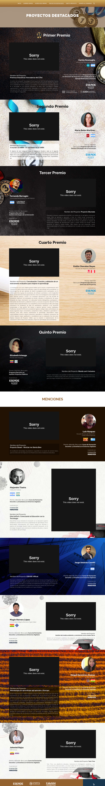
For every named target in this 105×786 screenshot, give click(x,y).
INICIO (19, 3)
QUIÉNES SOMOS (28, 3)
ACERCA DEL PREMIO (41, 3)
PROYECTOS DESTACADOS (56, 3)
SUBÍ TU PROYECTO (71, 3)
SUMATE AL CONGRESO (85, 3)
